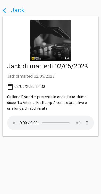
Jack (13, 10)
